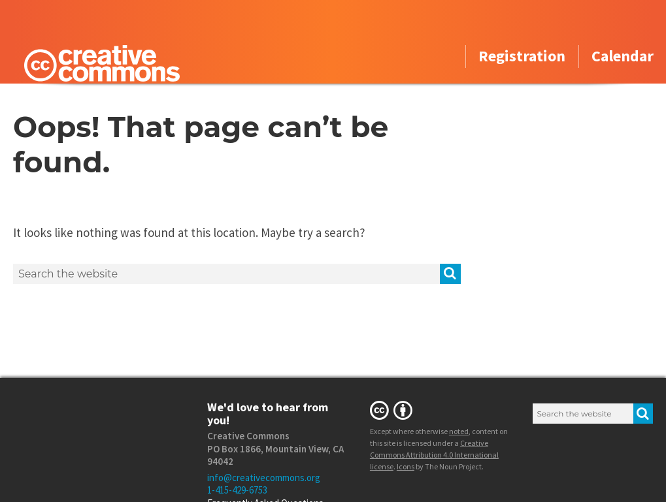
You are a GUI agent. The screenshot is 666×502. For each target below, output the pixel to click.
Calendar (622, 57)
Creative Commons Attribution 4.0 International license (434, 454)
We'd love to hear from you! (267, 414)
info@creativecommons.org (263, 477)
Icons (405, 466)
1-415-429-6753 (237, 490)
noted (459, 431)
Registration (521, 57)
